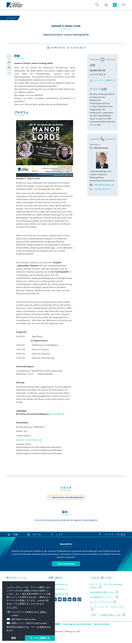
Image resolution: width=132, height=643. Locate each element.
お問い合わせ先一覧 (58, 594)
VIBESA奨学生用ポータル (104, 592)
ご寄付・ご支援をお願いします (107, 615)
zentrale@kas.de (58, 584)
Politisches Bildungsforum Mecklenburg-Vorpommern (66, 520)
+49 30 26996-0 (57, 589)
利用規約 (55, 624)
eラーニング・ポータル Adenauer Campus (106, 586)
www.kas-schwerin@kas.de (29, 439)
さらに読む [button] (12, 607)
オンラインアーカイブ (103, 602)
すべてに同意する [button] (40, 637)
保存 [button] (13, 637)
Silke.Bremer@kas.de (102, 184)
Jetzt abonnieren (66, 563)
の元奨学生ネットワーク (104, 597)
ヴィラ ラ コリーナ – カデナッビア (107, 608)
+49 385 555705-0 (100, 189)
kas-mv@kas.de (56, 413)
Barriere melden (102, 624)
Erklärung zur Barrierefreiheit (77, 624)
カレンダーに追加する (102, 80)
